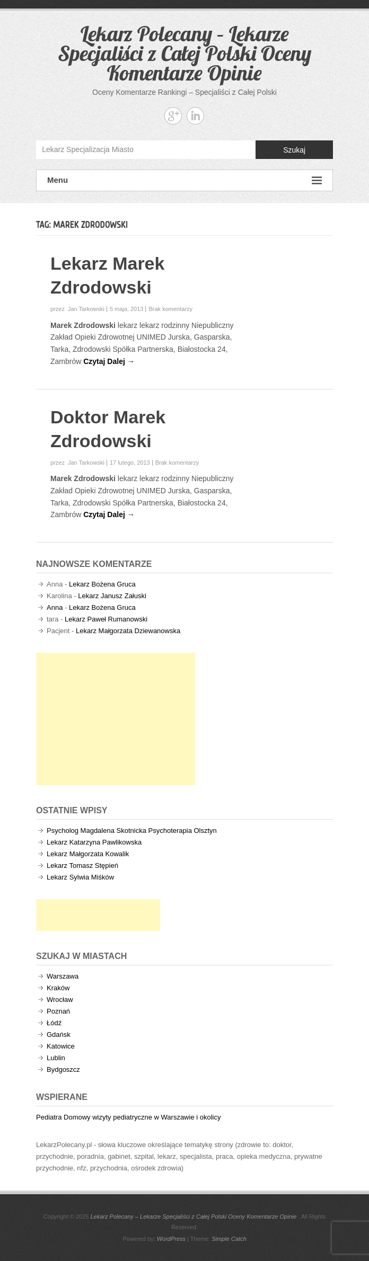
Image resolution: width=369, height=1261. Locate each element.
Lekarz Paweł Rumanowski (106, 619)
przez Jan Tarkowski (77, 309)
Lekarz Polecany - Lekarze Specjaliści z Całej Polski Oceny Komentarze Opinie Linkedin (195, 116)
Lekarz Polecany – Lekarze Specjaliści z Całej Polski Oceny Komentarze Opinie (184, 53)
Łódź (54, 1023)
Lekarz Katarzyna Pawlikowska (94, 842)
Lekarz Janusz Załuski (112, 596)
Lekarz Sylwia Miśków (80, 877)
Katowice (61, 1046)
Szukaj (294, 150)
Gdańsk (59, 1034)
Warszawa (62, 976)
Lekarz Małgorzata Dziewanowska (128, 631)
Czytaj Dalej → (108, 361)
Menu (184, 180)
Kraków (58, 988)
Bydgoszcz (63, 1069)
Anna (55, 607)
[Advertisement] (115, 719)
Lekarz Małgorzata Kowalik (88, 854)
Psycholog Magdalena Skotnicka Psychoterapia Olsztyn (132, 830)
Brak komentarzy (170, 309)
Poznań (58, 1011)
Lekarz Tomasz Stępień (82, 865)
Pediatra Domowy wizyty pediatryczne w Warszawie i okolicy (128, 1117)
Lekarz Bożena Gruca (102, 584)
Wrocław (60, 1000)
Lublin (56, 1058)
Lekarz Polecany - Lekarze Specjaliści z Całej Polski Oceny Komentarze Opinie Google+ (173, 116)
